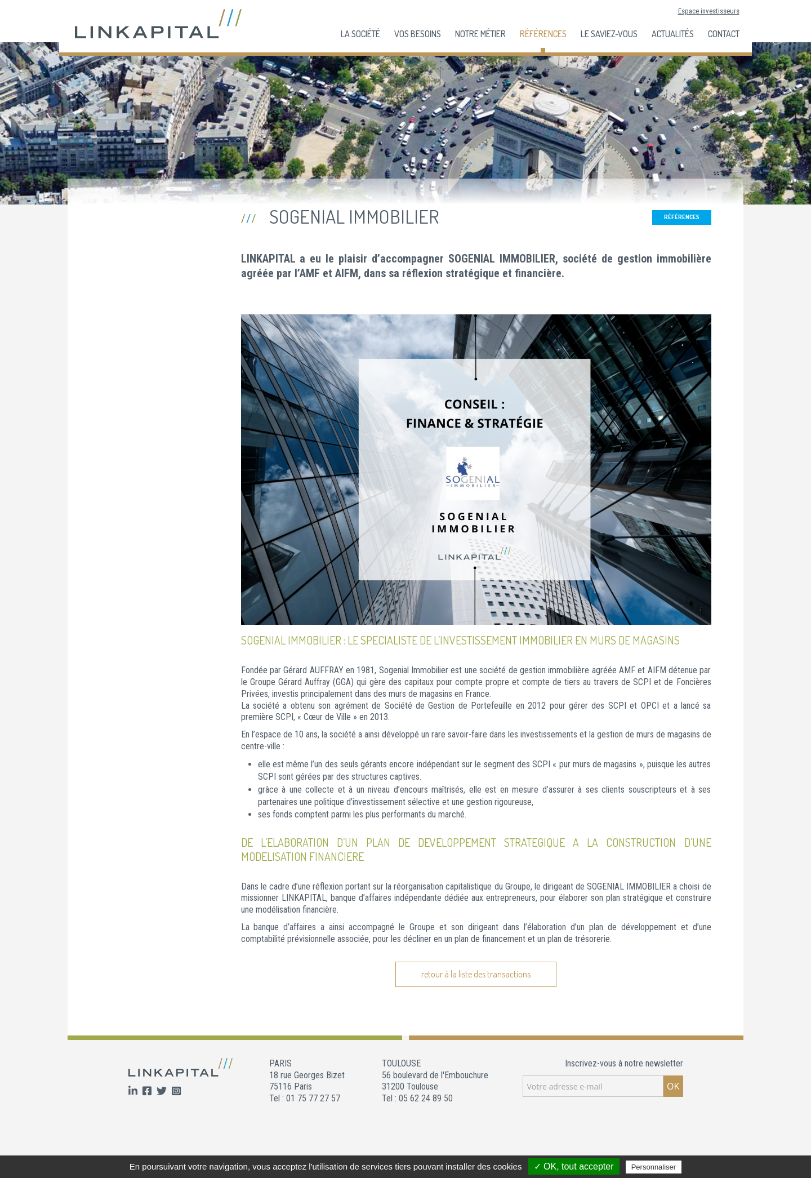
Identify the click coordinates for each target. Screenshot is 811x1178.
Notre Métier (480, 33)
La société (360, 33)
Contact (723, 33)
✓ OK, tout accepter (574, 1166)
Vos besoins (417, 33)
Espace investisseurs (708, 11)
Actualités (673, 33)
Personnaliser (653, 1167)
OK (673, 1086)
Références (543, 33)
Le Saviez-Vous (609, 33)
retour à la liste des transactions (476, 974)
